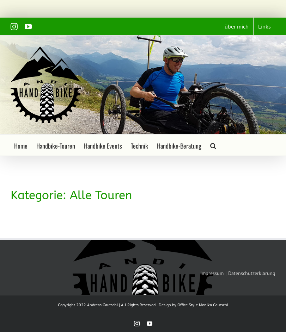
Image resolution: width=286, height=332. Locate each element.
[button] (213, 145)
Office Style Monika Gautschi (202, 304)
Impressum (212, 273)
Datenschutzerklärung (251, 273)
